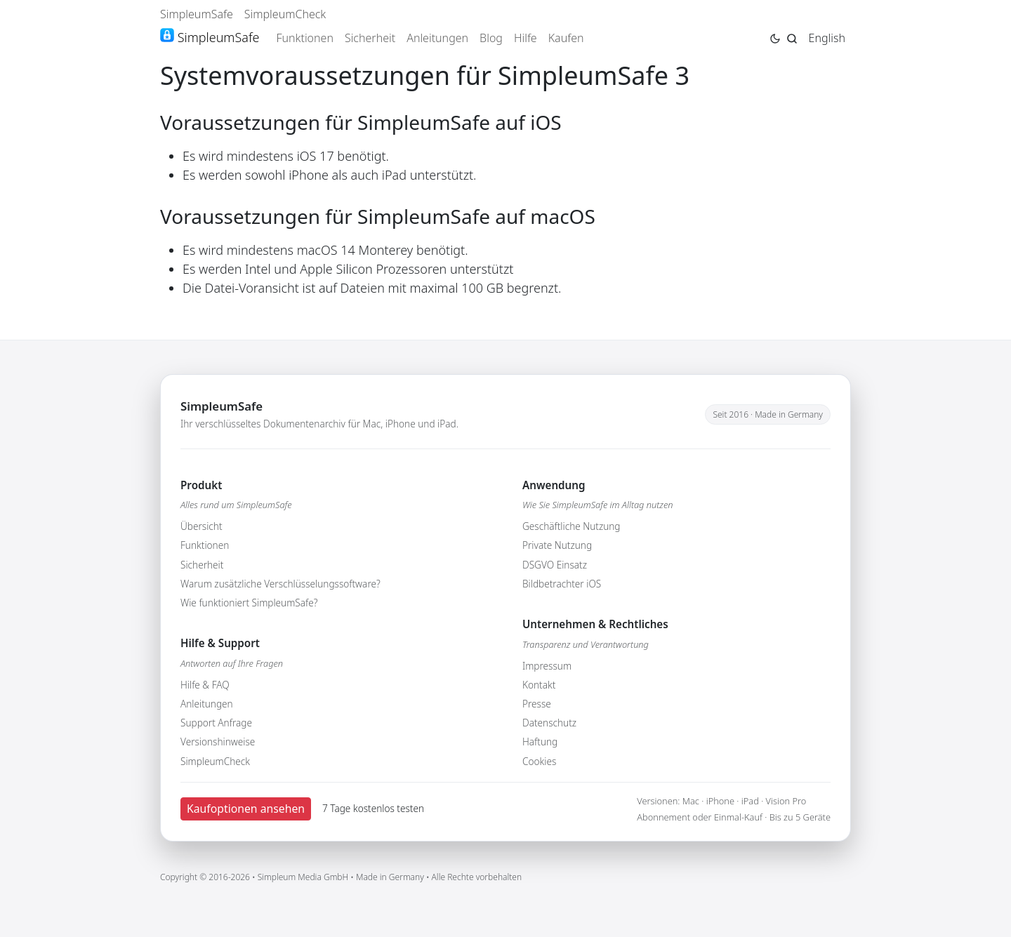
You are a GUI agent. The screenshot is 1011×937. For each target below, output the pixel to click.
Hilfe (525, 38)
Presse (536, 703)
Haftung (539, 741)
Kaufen (566, 38)
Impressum (546, 665)
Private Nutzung (557, 545)
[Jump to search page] (792, 37)
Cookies (539, 761)
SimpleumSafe (196, 14)
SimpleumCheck (285, 14)
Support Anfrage (216, 722)
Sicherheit (370, 38)
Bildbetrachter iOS (561, 583)
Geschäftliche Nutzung (571, 526)
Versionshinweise (217, 741)
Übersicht (201, 526)
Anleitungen (437, 38)
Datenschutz (549, 722)
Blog (491, 38)
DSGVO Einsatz (554, 564)
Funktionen (304, 38)
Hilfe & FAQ (205, 684)
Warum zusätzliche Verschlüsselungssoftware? (280, 583)
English (827, 38)
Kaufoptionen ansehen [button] (246, 808)
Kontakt (538, 684)
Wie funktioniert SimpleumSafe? (248, 602)
